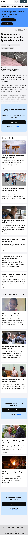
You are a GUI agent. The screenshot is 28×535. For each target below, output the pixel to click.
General (4, 30)
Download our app (7, 23)
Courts (20, 6)
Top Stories (5, 6)
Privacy (8, 527)
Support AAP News (14, 504)
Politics (13, 6)
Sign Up (23, 2)
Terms (4, 527)
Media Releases (14, 529)
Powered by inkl (14, 531)
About (17, 527)
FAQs (13, 527)
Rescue (12, 48)
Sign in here (18, 126)
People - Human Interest (13, 45)
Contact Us (22, 527)
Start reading (14, 122)
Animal (4, 45)
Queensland (5, 48)
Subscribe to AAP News (8, 20)
